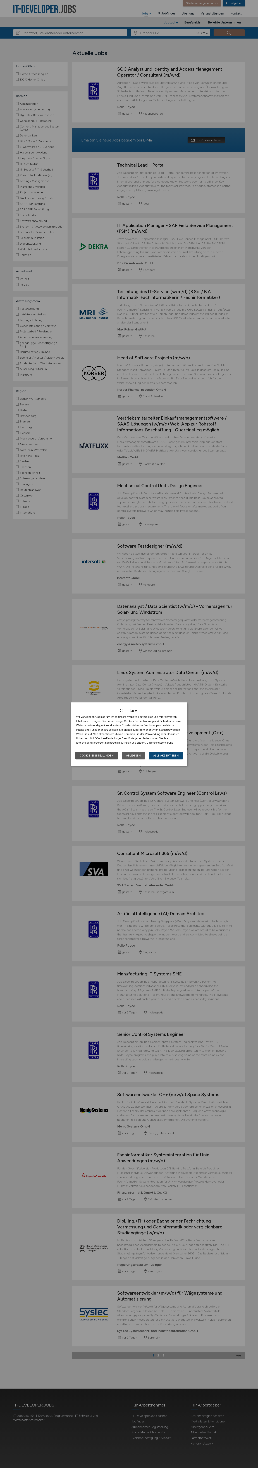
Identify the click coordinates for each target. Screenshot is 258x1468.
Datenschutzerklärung (160, 742)
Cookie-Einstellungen (97, 755)
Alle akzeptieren (166, 755)
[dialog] (129, 734)
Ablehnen (133, 755)
